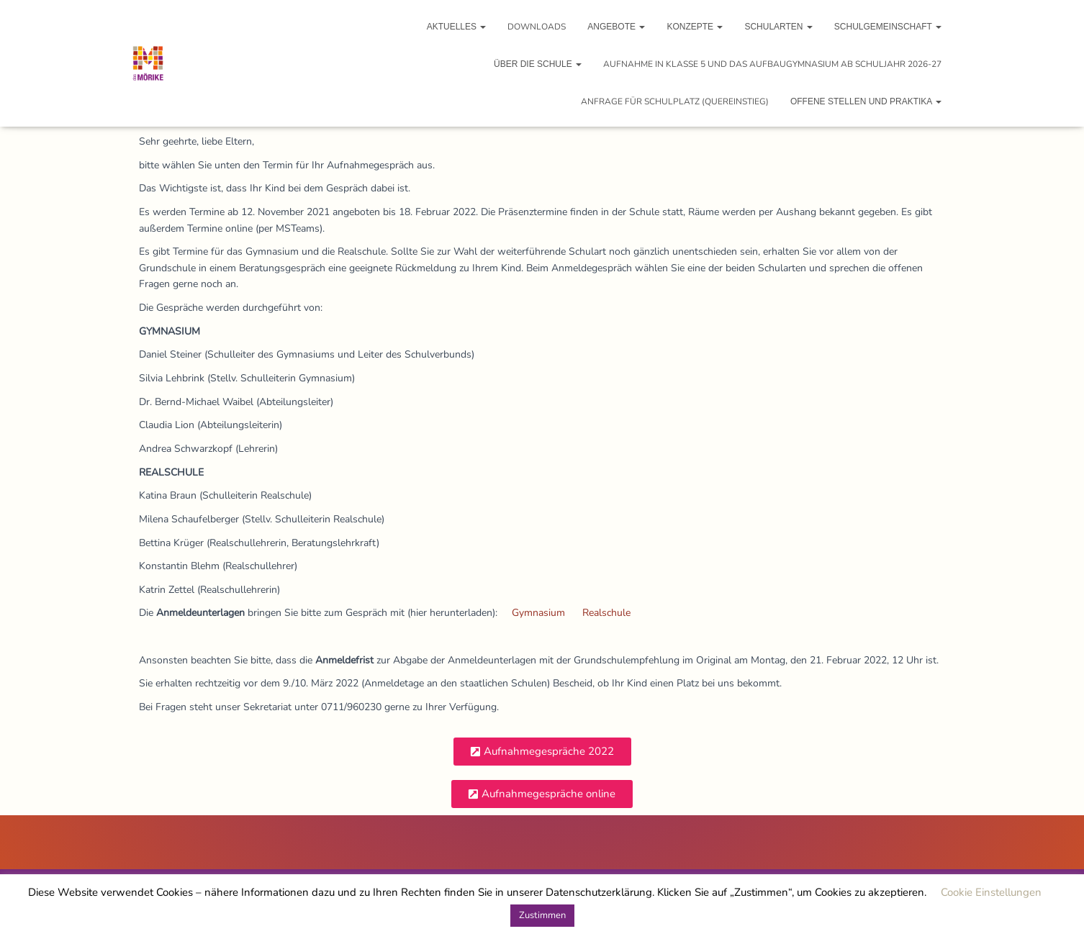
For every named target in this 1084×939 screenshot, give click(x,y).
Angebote (616, 26)
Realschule (606, 613)
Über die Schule (538, 64)
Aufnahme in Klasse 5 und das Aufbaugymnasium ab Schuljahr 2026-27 (772, 64)
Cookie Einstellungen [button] (991, 892)
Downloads (536, 26)
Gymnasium (538, 613)
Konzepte (695, 26)
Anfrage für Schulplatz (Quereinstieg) (675, 101)
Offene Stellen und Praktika (865, 101)
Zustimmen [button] (542, 915)
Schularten (778, 26)
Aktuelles (457, 26)
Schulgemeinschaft (887, 26)
